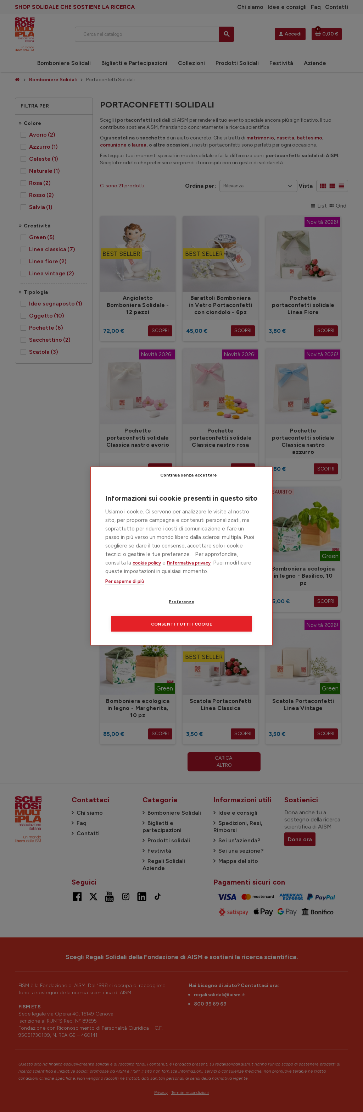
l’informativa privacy (189, 574)
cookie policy (147, 574)
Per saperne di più (124, 592)
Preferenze (140, 613)
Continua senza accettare (229, 485)
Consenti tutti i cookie (224, 613)
